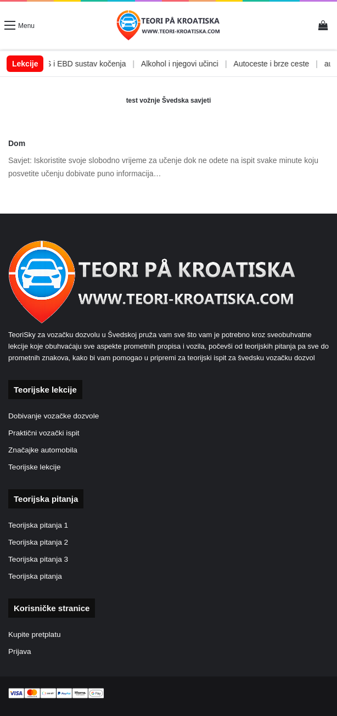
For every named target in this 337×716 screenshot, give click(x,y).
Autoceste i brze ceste (280, 63)
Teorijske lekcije (34, 467)
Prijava (19, 651)
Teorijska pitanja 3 (38, 559)
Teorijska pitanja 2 (38, 542)
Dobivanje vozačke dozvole (53, 416)
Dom (16, 143)
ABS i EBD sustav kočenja (89, 63)
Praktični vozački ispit (44, 433)
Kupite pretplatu (34, 634)
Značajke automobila (42, 450)
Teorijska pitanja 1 (38, 525)
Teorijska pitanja (35, 576)
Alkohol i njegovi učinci (188, 63)
